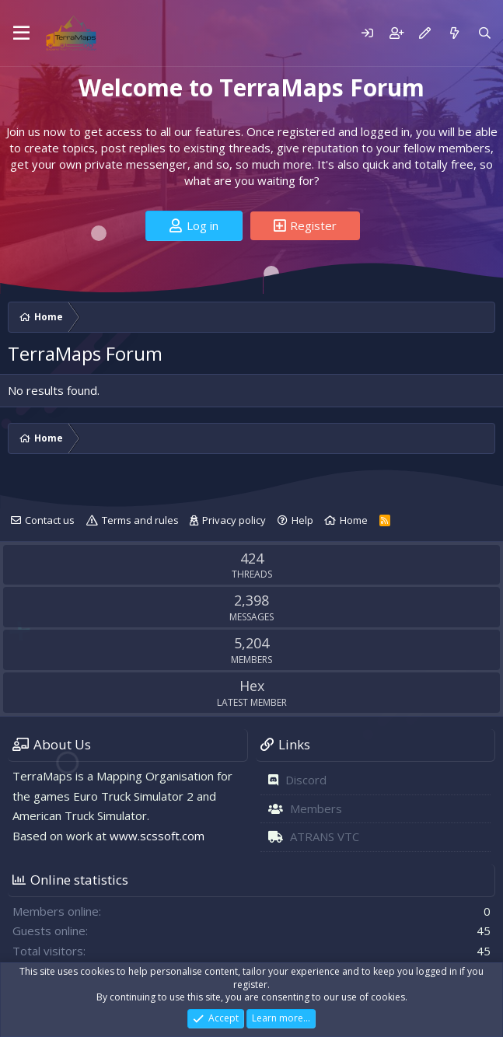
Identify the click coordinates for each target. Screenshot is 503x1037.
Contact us (50, 520)
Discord (306, 779)
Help (302, 520)
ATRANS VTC (324, 836)
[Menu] (21, 33)
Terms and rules (140, 520)
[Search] (485, 33)
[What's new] (453, 33)
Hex (251, 685)
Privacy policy (234, 520)
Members (316, 808)
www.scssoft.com (157, 835)
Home (354, 520)
